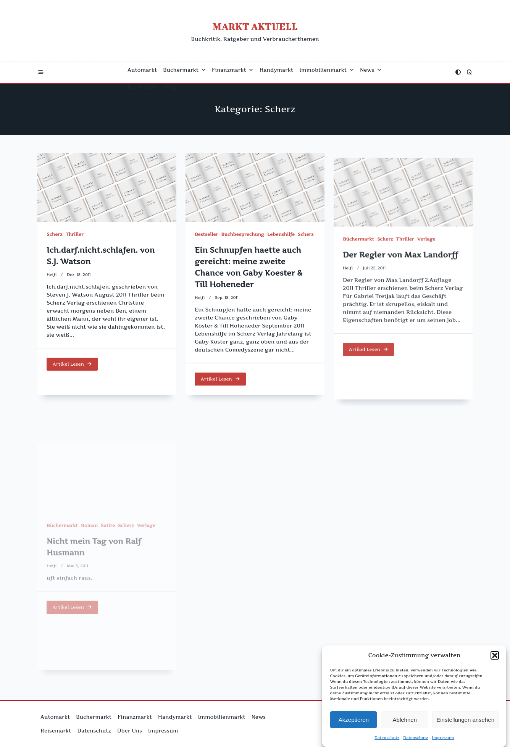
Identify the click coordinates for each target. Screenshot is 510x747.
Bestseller (206, 237)
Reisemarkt (143, 87)
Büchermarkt (184, 70)
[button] (495, 655)
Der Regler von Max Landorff (400, 276)
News (370, 70)
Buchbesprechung (242, 237)
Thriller (75, 234)
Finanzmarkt (232, 70)
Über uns (129, 731)
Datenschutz (386, 738)
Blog (170, 87)
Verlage (426, 261)
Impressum (443, 738)
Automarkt (142, 70)
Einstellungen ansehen (465, 719)
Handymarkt (276, 70)
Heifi (52, 274)
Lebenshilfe (281, 237)
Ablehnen (405, 719)
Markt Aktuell (254, 26)
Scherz (55, 234)
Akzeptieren (354, 719)
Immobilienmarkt (326, 70)
